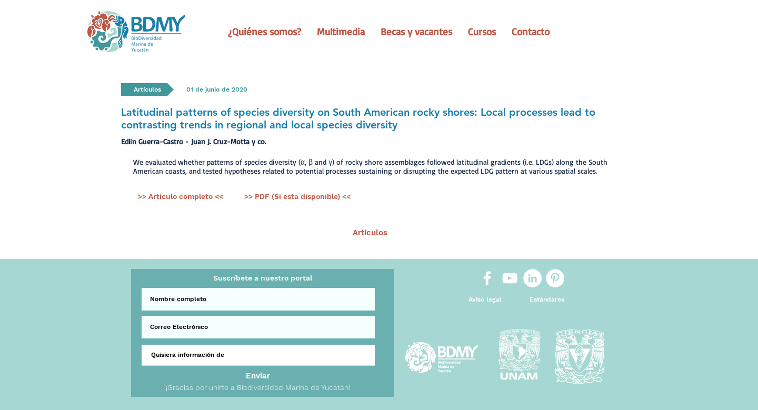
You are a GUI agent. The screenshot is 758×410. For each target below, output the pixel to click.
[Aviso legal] (485, 300)
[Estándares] (547, 300)
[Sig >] (518, 233)
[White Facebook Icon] (487, 278)
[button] (264, 31)
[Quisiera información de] (258, 355)
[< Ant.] (240, 233)
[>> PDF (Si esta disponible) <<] (297, 196)
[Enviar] (258, 376)
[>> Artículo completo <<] (180, 196)
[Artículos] (370, 233)
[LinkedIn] (532, 278)
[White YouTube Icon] (510, 278)
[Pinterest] (555, 278)
